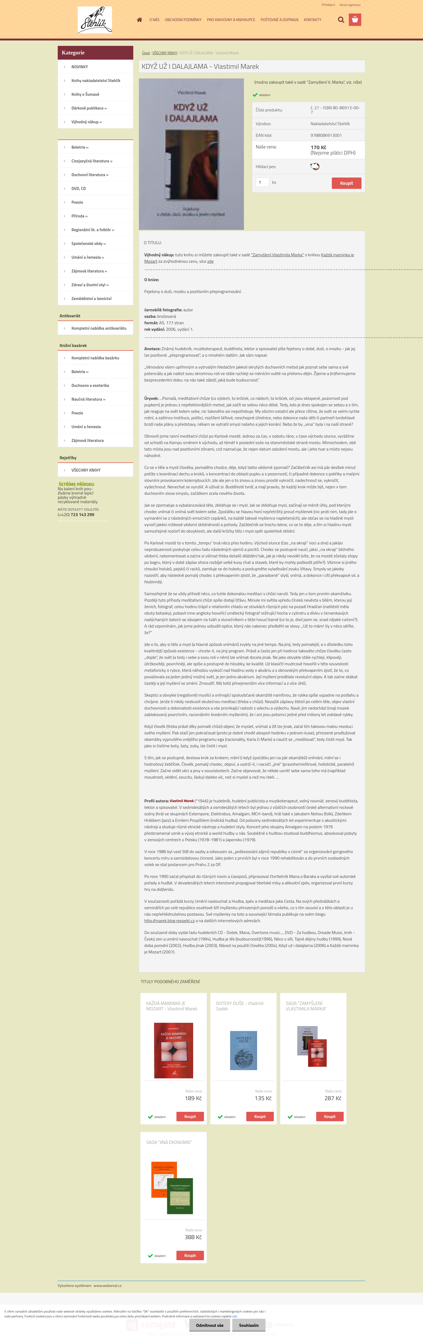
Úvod (146, 53)
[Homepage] (139, 19)
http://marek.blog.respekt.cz (169, 920)
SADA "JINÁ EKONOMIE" (169, 1142)
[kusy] (262, 182)
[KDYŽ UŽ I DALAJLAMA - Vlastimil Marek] (191, 80)
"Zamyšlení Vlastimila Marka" (277, 254)
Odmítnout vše (210, 1325)
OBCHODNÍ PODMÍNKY (183, 19)
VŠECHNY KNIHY (164, 53)
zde (210, 261)
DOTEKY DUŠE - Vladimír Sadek (240, 1006)
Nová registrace (350, 4)
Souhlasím (249, 1325)
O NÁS (154, 19)
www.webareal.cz (108, 1285)
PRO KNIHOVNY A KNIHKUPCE (231, 19)
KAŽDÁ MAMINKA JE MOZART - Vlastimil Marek (171, 1006)
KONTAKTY (312, 19)
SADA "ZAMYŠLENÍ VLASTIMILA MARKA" (306, 1006)
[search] (341, 19)
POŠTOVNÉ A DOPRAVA (279, 19)
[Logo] (95, 19)
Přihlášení (328, 4)
